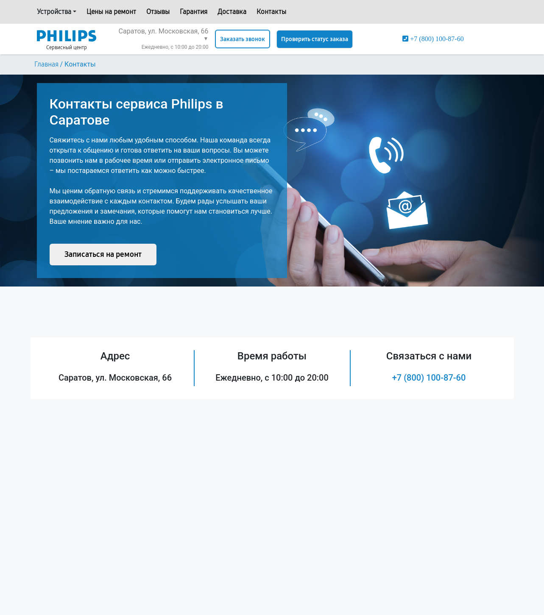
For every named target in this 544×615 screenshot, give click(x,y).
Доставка (232, 12)
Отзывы (158, 12)
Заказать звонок (242, 39)
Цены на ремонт (111, 12)
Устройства (54, 12)
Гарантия (193, 12)
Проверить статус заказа (314, 39)
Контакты (271, 12)
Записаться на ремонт (103, 254)
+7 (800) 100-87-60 (429, 378)
